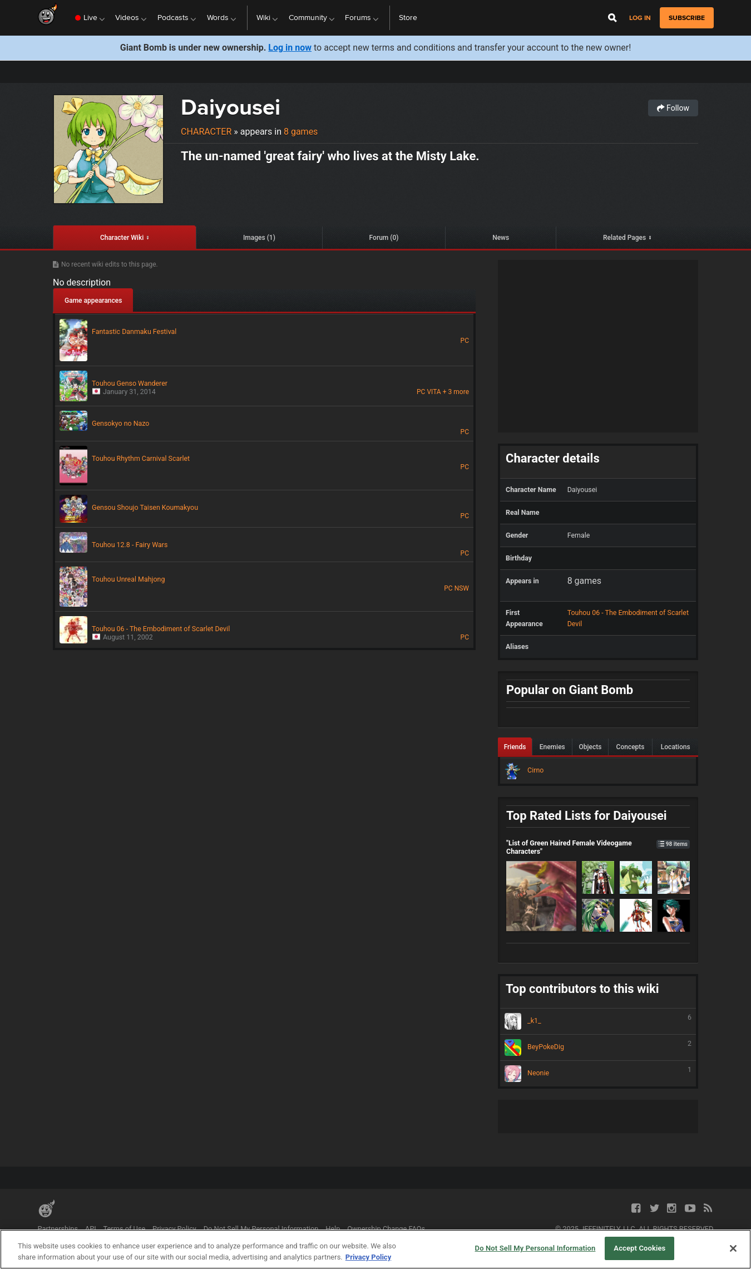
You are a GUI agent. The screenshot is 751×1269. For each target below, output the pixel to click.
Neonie (598, 1073)
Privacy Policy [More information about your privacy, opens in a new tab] (368, 1257)
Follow (673, 108)
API (90, 1228)
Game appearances (93, 300)
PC (465, 341)
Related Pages (624, 238)
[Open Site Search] (612, 18)
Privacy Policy (174, 1228)
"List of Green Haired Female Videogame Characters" (598, 847)
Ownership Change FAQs (386, 1228)
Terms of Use (124, 1228)
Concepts (630, 747)
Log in (640, 18)
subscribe (687, 18)
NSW (461, 588)
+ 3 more (456, 392)
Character (206, 131)
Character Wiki (122, 238)
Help (332, 1228)
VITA (434, 392)
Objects (590, 747)
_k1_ (598, 1021)
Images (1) (259, 238)
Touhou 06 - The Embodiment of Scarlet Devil (628, 618)
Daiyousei (230, 107)
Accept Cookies (639, 1248)
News (500, 238)
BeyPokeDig (598, 1047)
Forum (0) (384, 238)
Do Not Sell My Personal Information (261, 1228)
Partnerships (58, 1228)
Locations (675, 747)
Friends (515, 747)
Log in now (290, 47)
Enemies (552, 747)
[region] (375, 1249)
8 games (301, 131)
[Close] (733, 1248)
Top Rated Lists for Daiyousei (586, 816)
